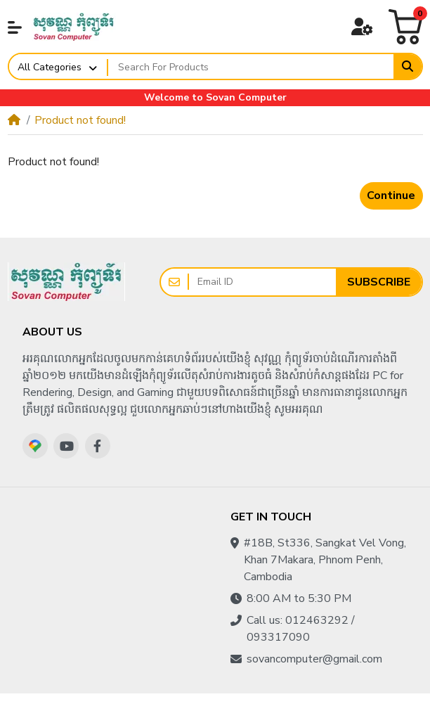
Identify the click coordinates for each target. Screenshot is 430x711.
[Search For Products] (251, 66)
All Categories (50, 67)
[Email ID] (262, 282)
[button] (15, 27)
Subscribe (378, 282)
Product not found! (80, 120)
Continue (391, 195)
